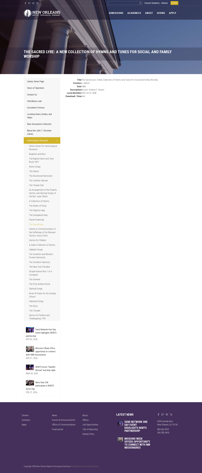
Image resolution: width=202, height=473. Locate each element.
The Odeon (34, 171)
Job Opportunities (90, 424)
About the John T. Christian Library (39, 132)
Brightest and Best (37, 154)
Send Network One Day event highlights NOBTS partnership (41, 332)
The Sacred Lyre (36, 224)
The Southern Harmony (39, 262)
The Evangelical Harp (38, 215)
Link (83, 96)
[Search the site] (123, 3)
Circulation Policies (36, 107)
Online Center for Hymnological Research (43, 148)
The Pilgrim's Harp (37, 210)
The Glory (33, 306)
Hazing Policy (88, 434)
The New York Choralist (39, 266)
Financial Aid (57, 429)
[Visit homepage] (42, 12)
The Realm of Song (37, 205)
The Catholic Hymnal (38, 180)
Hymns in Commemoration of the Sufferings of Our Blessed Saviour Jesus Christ (42, 232)
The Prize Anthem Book (39, 284)
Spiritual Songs (35, 288)
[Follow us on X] (29, 3)
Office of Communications (64, 424)
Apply (172, 13)
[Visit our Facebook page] (158, 414)
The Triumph (34, 310)
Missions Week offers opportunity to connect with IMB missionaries (40, 351)
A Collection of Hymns (39, 201)
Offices (85, 420)
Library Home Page (35, 81)
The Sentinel (34, 279)
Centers (25, 415)
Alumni (165, 3)
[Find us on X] (162, 414)
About (149, 13)
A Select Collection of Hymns (42, 245)
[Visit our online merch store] (37, 3)
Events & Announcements (63, 420)
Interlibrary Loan (34, 101)
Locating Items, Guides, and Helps (39, 116)
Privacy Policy (92, 466)
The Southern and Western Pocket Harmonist (41, 256)
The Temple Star (36, 185)
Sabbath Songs (36, 249)
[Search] (140, 3)
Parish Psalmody (36, 219)
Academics (134, 13)
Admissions (116, 13)
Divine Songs (35, 166)
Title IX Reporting (90, 429)
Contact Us (32, 94)
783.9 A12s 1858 (88, 93)
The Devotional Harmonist (40, 175)
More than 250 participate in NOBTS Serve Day (40, 385)
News (54, 415)
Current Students (152, 3)
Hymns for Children (37, 240)
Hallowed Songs (36, 301)
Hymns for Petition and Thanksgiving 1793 (39, 317)
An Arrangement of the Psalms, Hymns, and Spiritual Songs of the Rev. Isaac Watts (43, 193)
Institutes (26, 420)
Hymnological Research (43, 140)
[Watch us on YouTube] (33, 3)
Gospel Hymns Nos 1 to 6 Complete (40, 273)
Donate (174, 3)
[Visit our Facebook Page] (25, 3)
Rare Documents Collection (39, 124)
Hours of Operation (35, 88)
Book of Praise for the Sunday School (42, 295)
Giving (161, 13)
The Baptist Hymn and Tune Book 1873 (41, 160)
